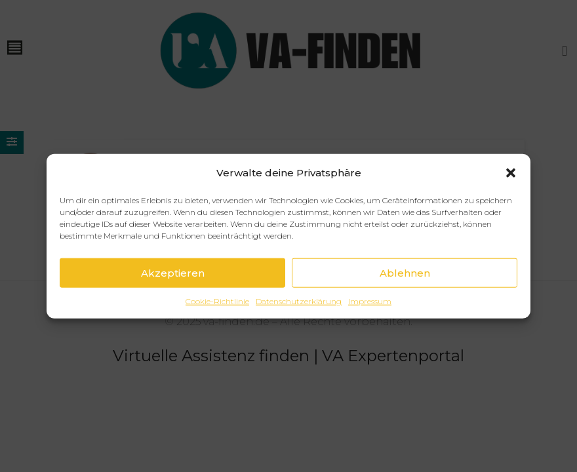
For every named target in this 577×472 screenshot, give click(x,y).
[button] (510, 186)
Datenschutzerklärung (299, 316)
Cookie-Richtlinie (217, 316)
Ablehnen (405, 287)
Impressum (369, 316)
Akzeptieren (173, 287)
